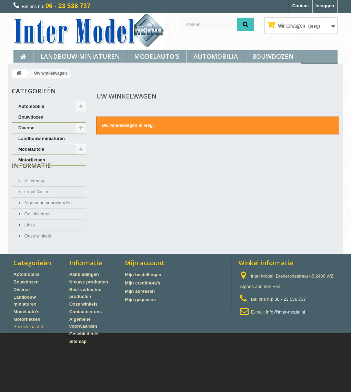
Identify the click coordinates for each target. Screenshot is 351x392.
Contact (300, 5)
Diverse (26, 127)
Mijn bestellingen (143, 302)
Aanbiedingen (84, 302)
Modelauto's (156, 56)
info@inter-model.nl (285, 340)
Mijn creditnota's (142, 311)
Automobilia (215, 56)
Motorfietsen (31, 159)
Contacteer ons (85, 339)
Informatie (31, 181)
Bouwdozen (273, 56)
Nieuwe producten (88, 309)
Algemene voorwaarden (47, 215)
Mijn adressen (140, 319)
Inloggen (324, 5)
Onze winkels (37, 248)
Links (29, 237)
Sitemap (78, 369)
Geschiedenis (37, 226)
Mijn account (144, 291)
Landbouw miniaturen (80, 56)
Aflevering (33, 193)
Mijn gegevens (140, 327)
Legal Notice (36, 204)
